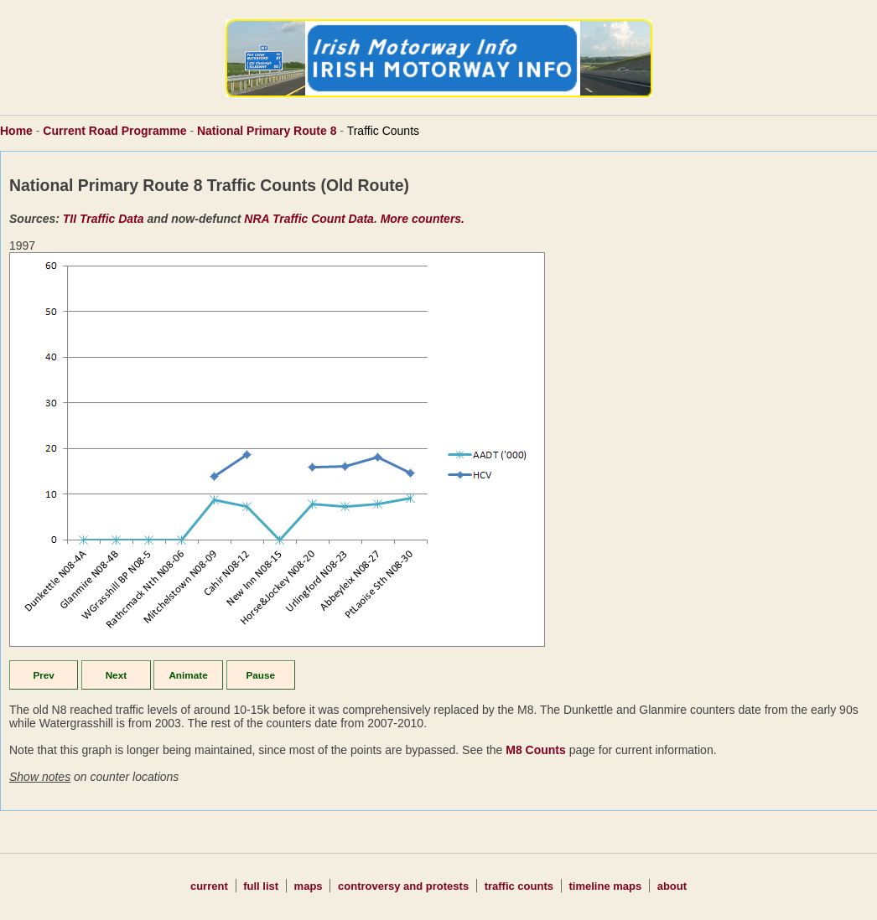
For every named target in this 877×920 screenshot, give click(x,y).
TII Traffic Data (103, 218)
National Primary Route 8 (267, 130)
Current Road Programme (114, 130)
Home (16, 130)
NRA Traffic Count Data (309, 218)
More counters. (422, 218)
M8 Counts (536, 750)
